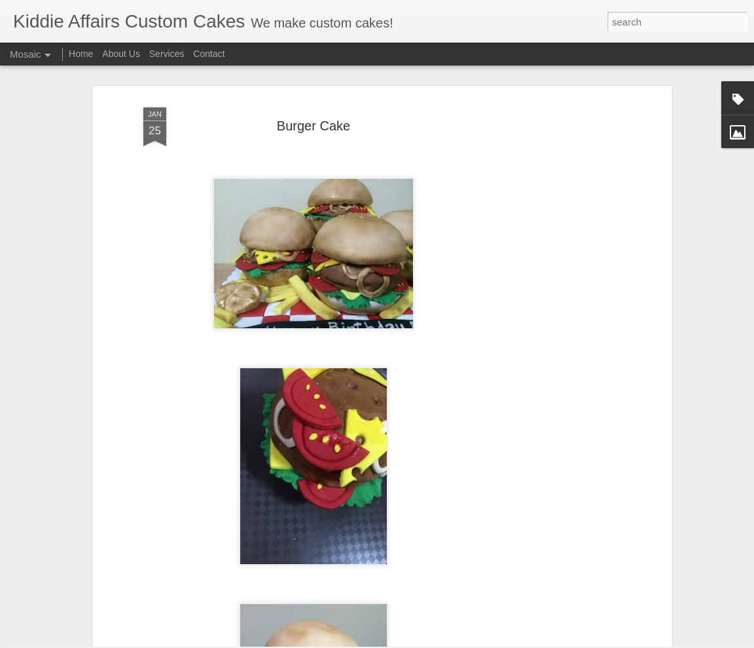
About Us (121, 53)
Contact (208, 53)
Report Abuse (489, 641)
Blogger (450, 641)
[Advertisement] (555, 266)
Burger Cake (313, 84)
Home (81, 53)
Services (167, 53)
